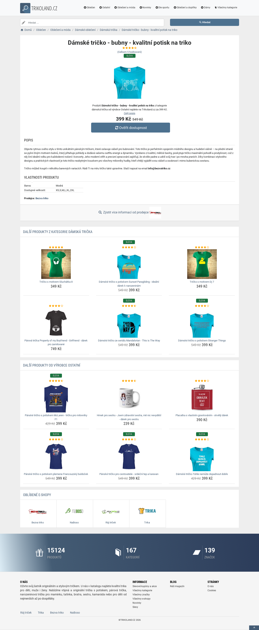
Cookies (212, 590)
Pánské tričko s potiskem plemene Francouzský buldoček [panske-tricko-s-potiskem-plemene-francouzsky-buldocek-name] (56, 474)
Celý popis (129, 113)
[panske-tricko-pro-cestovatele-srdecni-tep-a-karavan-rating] (129, 439)
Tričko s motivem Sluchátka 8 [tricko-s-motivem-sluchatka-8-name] (56, 281)
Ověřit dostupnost (130, 127)
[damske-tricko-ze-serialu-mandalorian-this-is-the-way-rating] (129, 306)
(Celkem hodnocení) (129, 51)
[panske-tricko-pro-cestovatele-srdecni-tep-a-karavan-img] (129, 456)
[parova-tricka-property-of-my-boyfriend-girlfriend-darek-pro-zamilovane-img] (56, 323)
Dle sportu (162, 7)
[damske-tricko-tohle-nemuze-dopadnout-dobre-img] (202, 456)
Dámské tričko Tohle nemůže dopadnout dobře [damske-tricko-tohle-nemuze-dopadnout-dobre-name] (202, 474)
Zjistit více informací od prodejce (129, 213)
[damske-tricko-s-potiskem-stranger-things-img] (202, 323)
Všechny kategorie (225, 7)
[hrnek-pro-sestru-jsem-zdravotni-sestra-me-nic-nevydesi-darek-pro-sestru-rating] (129, 381)
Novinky (145, 7)
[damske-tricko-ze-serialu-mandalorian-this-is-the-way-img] (129, 323)
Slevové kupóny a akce (145, 586)
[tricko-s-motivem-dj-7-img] (202, 264)
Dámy (205, 7)
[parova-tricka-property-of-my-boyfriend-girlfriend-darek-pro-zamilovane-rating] (56, 306)
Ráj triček (26, 612)
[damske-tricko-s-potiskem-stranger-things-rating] (202, 306)
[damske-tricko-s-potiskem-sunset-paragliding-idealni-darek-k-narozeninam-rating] (129, 247)
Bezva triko (42, 198)
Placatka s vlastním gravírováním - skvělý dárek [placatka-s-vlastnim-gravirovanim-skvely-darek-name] (202, 415)
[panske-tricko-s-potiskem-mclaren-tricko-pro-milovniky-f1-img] (56, 397)
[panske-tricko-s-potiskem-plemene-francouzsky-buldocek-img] (56, 456)
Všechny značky (141, 594)
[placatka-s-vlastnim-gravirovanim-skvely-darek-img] (202, 397)
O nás (211, 586)
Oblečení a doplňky (185, 7)
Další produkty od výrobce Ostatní (51, 365)
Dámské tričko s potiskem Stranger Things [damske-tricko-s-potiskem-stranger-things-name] (202, 340)
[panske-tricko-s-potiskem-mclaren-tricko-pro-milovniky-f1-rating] (56, 381)
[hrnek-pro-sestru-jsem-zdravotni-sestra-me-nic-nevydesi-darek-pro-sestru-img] (129, 397)
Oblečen (89, 7)
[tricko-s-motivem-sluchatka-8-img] (56, 264)
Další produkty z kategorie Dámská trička (57, 232)
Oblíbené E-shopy (37, 495)
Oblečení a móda (124, 7)
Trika (41, 612)
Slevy (135, 607)
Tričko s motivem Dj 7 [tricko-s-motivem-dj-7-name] (202, 281)
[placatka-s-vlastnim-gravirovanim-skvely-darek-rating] (202, 381)
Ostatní (104, 7)
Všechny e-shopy (142, 598)
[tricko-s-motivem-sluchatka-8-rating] (56, 247)
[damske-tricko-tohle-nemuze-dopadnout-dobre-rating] (202, 439)
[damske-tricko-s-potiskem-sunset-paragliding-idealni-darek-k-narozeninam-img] (129, 264)
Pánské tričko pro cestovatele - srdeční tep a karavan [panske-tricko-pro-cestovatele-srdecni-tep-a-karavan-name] (128, 474)
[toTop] (254, 627)
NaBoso (75, 612)
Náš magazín (177, 586)
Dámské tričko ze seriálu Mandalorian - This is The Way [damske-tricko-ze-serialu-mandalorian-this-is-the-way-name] (129, 340)
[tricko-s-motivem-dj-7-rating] (202, 247)
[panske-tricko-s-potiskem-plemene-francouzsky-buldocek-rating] (56, 439)
